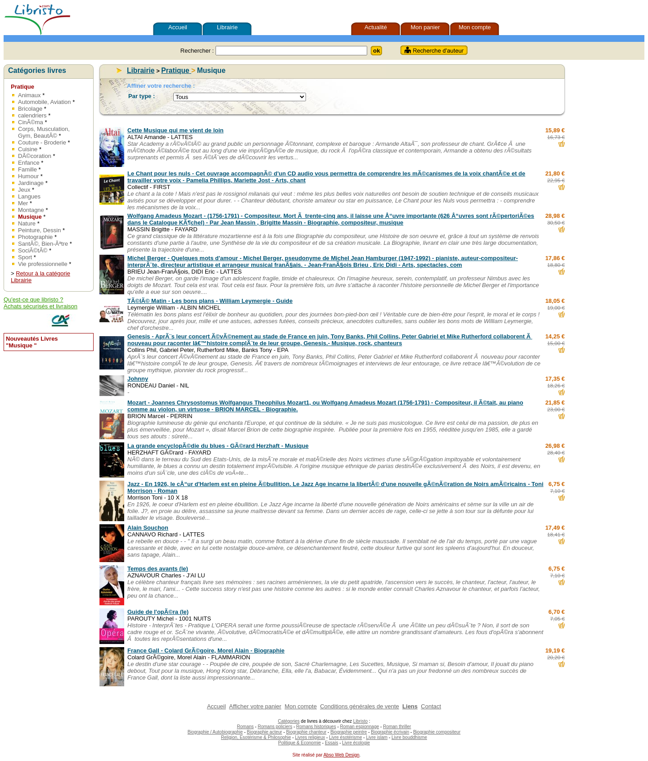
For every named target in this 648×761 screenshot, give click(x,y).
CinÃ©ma (31, 122)
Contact (431, 706)
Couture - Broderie (42, 142)
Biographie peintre (348, 731)
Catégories (288, 721)
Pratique (22, 86)
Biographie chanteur (306, 731)
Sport (25, 257)
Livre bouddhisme (409, 737)
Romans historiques (316, 726)
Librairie (227, 27)
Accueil (177, 27)
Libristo (360, 721)
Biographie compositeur (436, 731)
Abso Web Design (342, 754)
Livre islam (376, 737)
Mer (24, 203)
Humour (29, 176)
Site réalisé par (306, 754)
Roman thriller (397, 726)
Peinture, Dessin (39, 230)
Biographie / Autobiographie (215, 731)
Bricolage (31, 108)
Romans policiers (275, 726)
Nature (27, 223)
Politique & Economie (299, 742)
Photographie (36, 237)
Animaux (29, 95)
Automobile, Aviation (44, 102)
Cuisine (27, 149)
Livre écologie (356, 742)
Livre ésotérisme (345, 737)
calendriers (32, 115)
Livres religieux (310, 737)
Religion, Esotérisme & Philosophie (256, 737)
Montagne (31, 210)
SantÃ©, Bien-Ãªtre (43, 243)
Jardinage (31, 183)
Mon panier (425, 27)
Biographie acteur (264, 731)
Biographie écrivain (390, 731)
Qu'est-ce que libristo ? (33, 299)
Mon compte (475, 27)
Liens (410, 706)
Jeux (24, 189)
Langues (29, 196)
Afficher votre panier (255, 706)
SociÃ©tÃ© (33, 250)
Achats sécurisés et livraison (40, 306)
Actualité (375, 27)
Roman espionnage (359, 726)
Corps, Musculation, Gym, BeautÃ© (44, 132)
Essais (331, 742)
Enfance (29, 162)
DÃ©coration (35, 156)
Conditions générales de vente (359, 706)
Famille (28, 169)
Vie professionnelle (43, 264)
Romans (245, 726)
